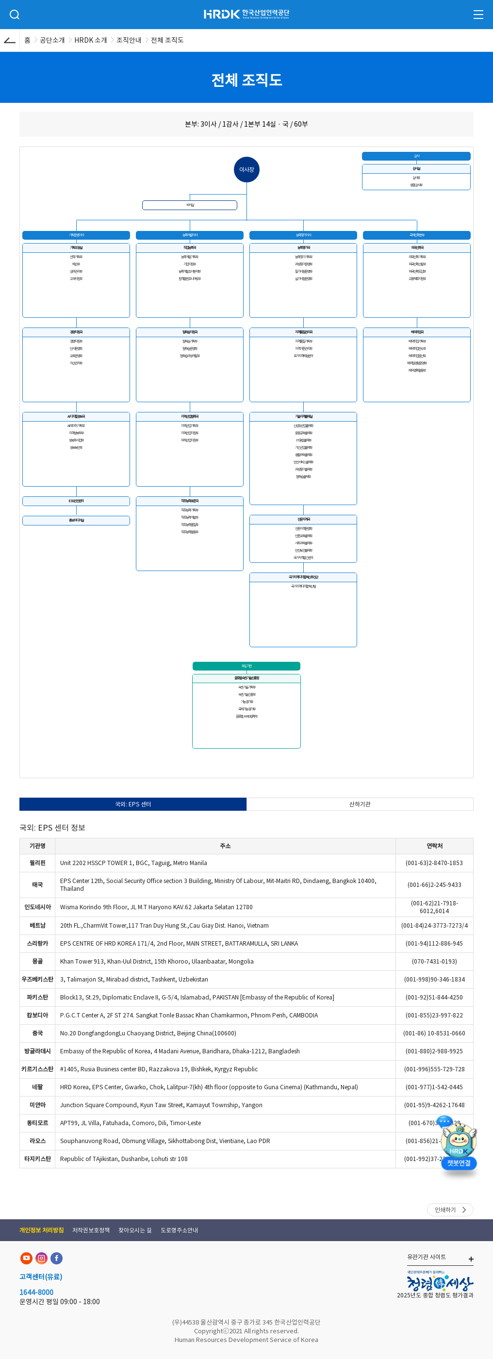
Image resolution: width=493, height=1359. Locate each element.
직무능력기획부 (189, 510)
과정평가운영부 (303, 264)
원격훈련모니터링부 (189, 279)
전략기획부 (76, 257)
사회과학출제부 (303, 543)
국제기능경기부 (246, 709)
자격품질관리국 (303, 332)
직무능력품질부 (189, 525)
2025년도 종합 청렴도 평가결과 (435, 1295)
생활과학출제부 (303, 455)
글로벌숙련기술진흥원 (246, 678)
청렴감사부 (416, 185)
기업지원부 (189, 264)
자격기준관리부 (303, 348)
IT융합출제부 (303, 440)
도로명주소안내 (179, 1230)
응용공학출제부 (303, 433)
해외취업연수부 (417, 348)
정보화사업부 (76, 440)
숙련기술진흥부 (246, 694)
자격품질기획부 (303, 341)
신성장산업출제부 (303, 426)
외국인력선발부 (417, 264)
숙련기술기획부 (246, 687)
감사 (416, 156)
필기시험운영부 (303, 271)
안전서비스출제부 (303, 462)
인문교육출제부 (303, 536)
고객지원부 (76, 279)
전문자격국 (303, 519)
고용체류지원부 (417, 279)
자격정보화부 (76, 433)
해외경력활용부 (417, 370)
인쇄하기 (445, 1209)
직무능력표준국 (189, 501)
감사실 (416, 168)
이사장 (246, 169)
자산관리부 (76, 363)
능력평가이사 (303, 235)
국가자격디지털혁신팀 (303, 586)
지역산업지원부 (189, 433)
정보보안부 (76, 447)
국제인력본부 (417, 235)
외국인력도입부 (417, 271)
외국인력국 (417, 248)
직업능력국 (189, 248)
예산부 (76, 264)
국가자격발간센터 (303, 558)
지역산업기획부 (189, 426)
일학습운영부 (189, 348)
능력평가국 (303, 248)
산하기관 (360, 804)
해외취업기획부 (417, 341)
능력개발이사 (189, 235)
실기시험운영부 (303, 279)
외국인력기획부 (417, 257)
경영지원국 (76, 332)
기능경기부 (247, 702)
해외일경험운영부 (417, 363)
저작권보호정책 (91, 1230)
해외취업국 (417, 332)
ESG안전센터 (75, 501)
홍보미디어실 (76, 520)
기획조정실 (76, 248)
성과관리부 (76, 271)
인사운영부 (76, 348)
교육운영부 (76, 356)
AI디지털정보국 (75, 416)
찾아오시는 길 (135, 1230)
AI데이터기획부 (75, 426)
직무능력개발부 (189, 517)
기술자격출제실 (303, 416)
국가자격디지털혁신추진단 (303, 577)
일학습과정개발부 (189, 356)
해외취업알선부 (417, 356)
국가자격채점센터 (303, 356)
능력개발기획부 (189, 257)
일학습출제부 (303, 477)
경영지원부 (76, 341)
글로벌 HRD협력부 (246, 716)
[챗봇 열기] (459, 1151)
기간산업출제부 (303, 447)
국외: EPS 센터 (133, 804)
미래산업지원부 (189, 440)
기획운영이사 (76, 235)
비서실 (190, 205)
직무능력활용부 (189, 532)
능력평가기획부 (303, 257)
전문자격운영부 (303, 528)
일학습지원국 (189, 332)
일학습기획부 (189, 341)
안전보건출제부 (303, 550)
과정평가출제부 (303, 469)
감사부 (416, 178)
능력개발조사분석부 (189, 271)
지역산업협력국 (189, 416)
